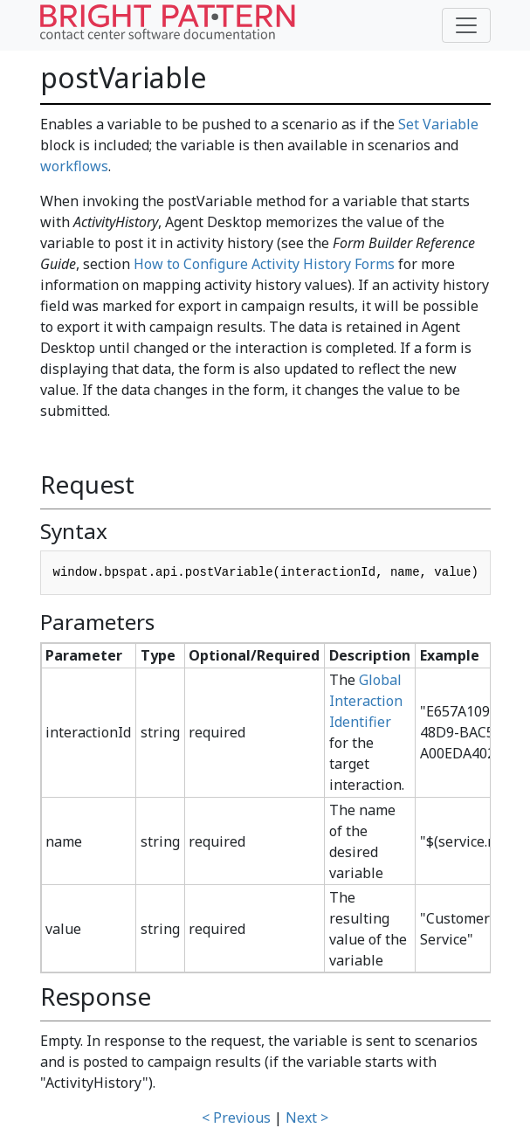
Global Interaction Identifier (366, 700)
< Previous (236, 1117)
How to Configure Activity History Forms (264, 263)
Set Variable (438, 124)
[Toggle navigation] (466, 25)
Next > (307, 1117)
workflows (74, 166)
